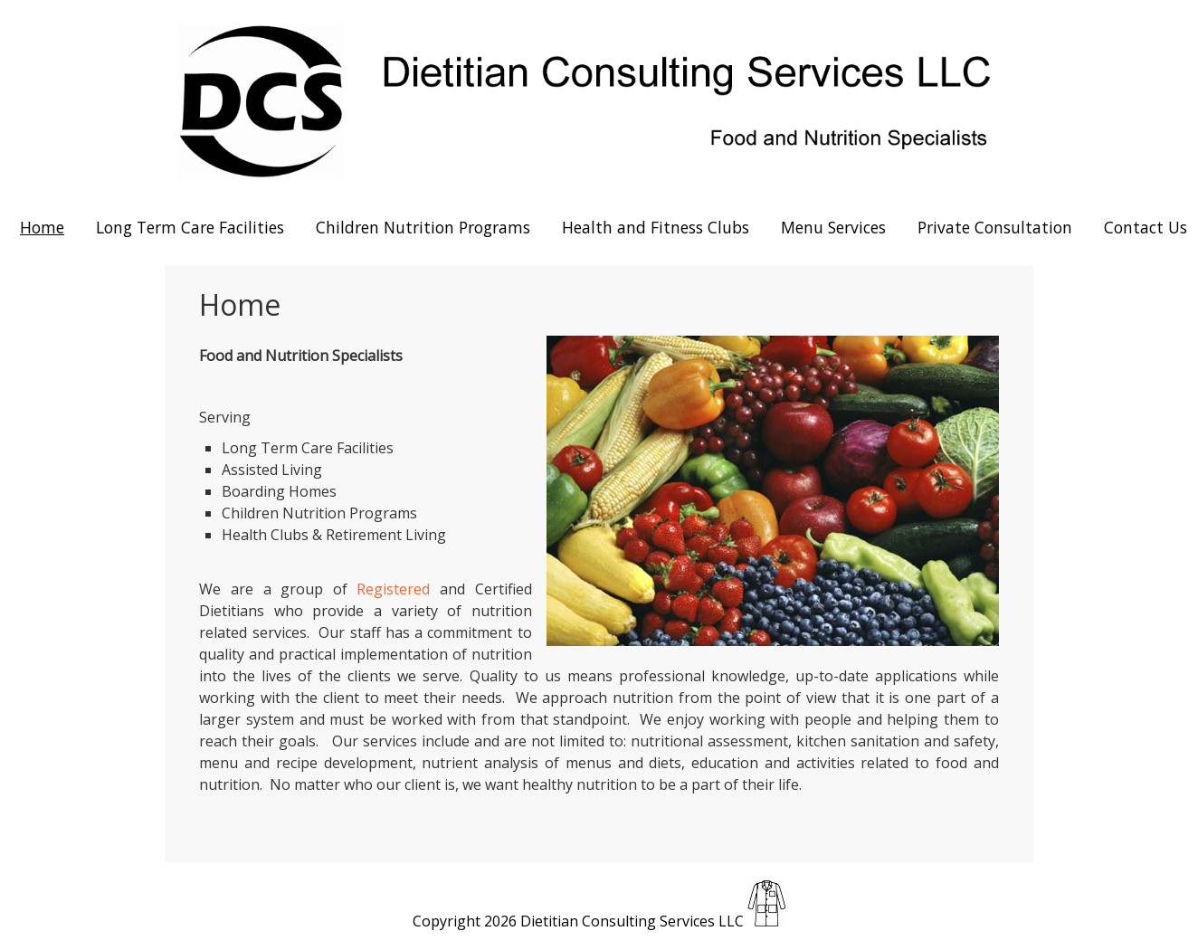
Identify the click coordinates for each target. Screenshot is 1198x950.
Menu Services (833, 227)
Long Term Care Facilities (190, 227)
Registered (393, 589)
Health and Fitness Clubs (655, 227)
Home (42, 227)
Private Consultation (995, 227)
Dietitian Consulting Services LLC (632, 921)
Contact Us (1145, 227)
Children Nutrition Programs (423, 227)
